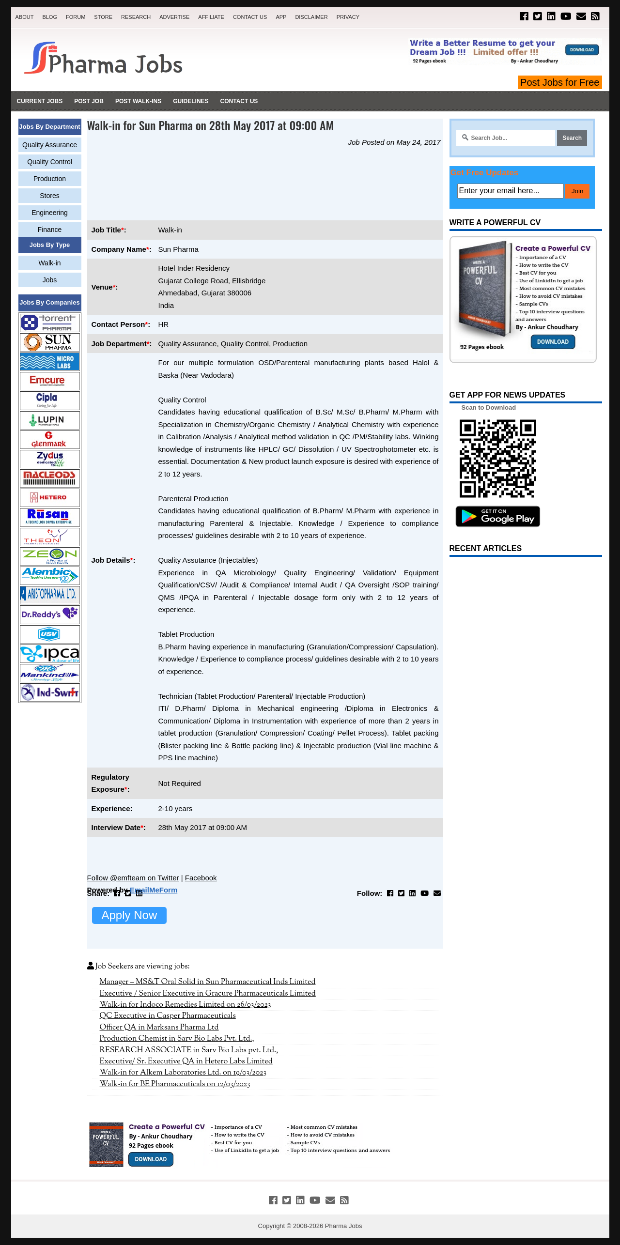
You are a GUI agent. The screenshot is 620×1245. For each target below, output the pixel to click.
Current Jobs (40, 101)
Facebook (201, 878)
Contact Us (250, 17)
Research (136, 17)
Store (103, 17)
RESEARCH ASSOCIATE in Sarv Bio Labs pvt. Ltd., (189, 1050)
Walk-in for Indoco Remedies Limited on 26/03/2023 (185, 1004)
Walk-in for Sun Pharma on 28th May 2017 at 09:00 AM (210, 125)
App (281, 17)
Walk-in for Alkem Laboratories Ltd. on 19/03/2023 (183, 1072)
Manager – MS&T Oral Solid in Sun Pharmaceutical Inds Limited (208, 982)
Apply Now (129, 915)
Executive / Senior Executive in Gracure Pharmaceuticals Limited (208, 993)
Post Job (89, 101)
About (25, 17)
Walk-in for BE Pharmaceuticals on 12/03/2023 (175, 1084)
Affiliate (211, 17)
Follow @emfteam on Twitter (133, 878)
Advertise (174, 17)
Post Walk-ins (138, 101)
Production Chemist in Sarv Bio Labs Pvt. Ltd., (177, 1038)
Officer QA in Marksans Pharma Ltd (159, 1027)
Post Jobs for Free (559, 82)
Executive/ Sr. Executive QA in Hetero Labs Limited (186, 1061)
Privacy (348, 17)
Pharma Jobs (343, 1226)
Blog (49, 17)
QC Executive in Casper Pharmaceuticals (168, 1016)
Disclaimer (311, 17)
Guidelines (190, 101)
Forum (75, 17)
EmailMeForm (153, 890)
